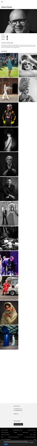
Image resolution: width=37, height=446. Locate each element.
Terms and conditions (5, 434)
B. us (35, 432)
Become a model (18, 424)
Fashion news (25, 432)
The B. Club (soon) (4, 432)
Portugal (3, 34)
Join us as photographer (6, 439)
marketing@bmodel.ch (18, 410)
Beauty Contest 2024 (32, 430)
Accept (6, 444)
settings (32, 442)
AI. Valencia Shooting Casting (30, 437)
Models (15, 432)
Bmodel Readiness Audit (18, 430)
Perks (2, 437)
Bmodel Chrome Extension (14, 437)
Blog (35, 439)
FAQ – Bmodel (33, 434)
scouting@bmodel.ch (18, 408)
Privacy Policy (20, 434)
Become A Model (4, 430)
